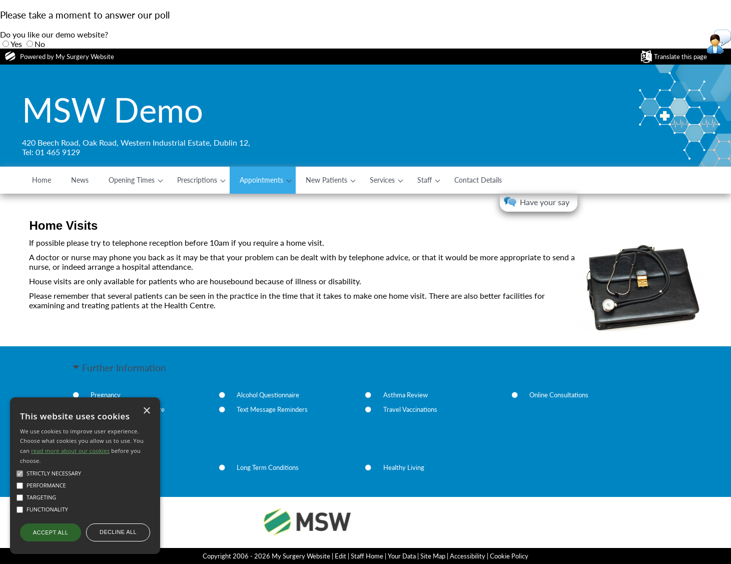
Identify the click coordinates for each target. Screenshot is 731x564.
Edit (340, 556)
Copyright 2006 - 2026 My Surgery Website (266, 556)
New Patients (326, 180)
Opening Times (132, 180)
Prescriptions (197, 180)
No (40, 44)
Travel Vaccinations (410, 409)
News (80, 180)
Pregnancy (106, 395)
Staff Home (367, 556)
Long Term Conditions (268, 467)
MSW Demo (112, 110)
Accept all (50, 532)
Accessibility (467, 556)
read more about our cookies (70, 450)
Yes (16, 44)
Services (382, 180)
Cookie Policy (509, 556)
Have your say (544, 202)
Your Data (402, 556)
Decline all (118, 532)
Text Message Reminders (272, 409)
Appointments (261, 180)
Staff (424, 180)
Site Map (432, 556)
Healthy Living (403, 467)
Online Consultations (558, 395)
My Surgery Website (85, 57)
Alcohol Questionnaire (268, 395)
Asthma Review (405, 395)
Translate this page (680, 57)
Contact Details (478, 180)
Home (41, 180)
